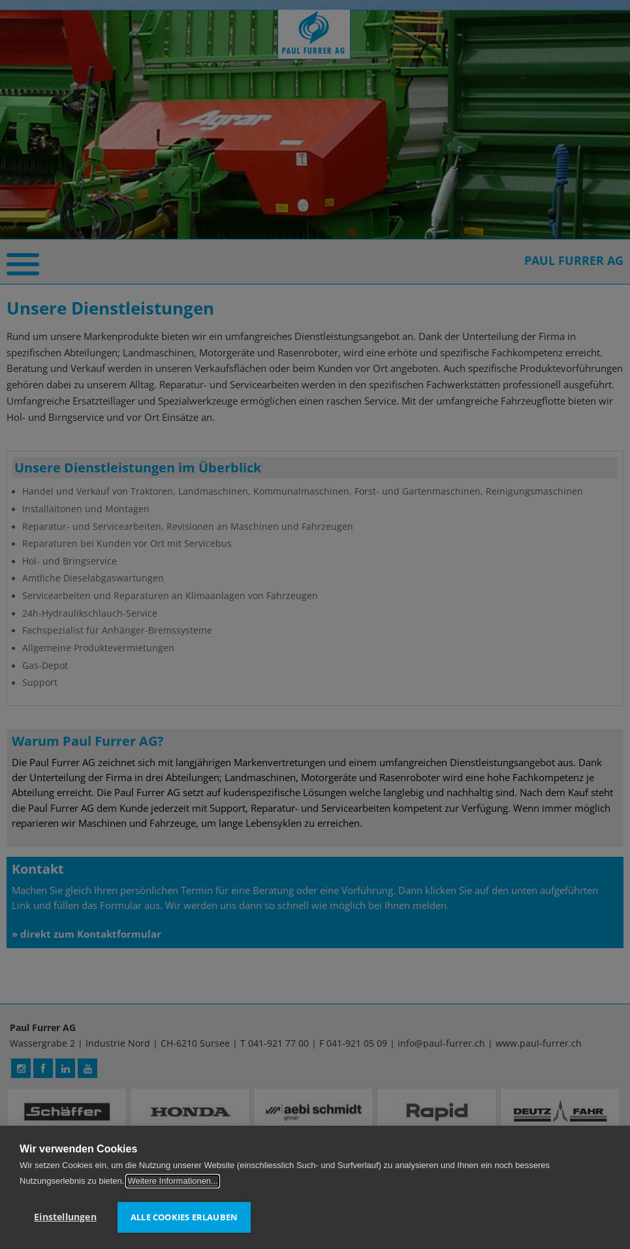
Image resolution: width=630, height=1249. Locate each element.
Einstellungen (65, 1217)
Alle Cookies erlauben (184, 1217)
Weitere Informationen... (172, 1181)
